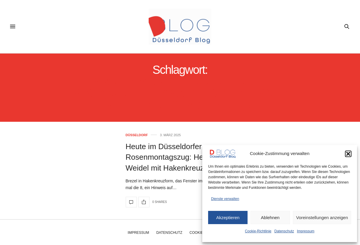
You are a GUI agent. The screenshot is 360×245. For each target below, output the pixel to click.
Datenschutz (284, 231)
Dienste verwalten (225, 199)
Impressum (305, 231)
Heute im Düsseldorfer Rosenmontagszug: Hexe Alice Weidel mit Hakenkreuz (178, 157)
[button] (348, 154)
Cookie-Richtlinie (258, 231)
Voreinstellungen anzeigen (322, 217)
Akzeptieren (227, 217)
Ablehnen (270, 217)
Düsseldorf (137, 135)
